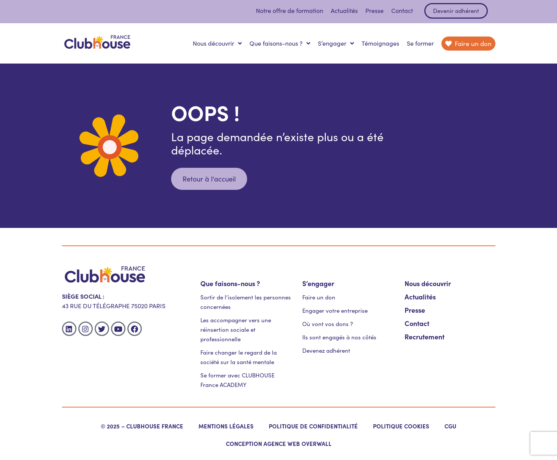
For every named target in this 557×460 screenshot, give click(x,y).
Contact (402, 10)
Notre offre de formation (289, 10)
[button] (209, 179)
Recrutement (424, 336)
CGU (450, 426)
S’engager (336, 43)
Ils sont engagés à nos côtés (339, 337)
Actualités (344, 10)
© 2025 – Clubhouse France (142, 426)
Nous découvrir (217, 43)
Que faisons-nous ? (279, 43)
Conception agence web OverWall (279, 443)
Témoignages (380, 43)
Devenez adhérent (326, 350)
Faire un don (318, 297)
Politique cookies (401, 426)
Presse (374, 10)
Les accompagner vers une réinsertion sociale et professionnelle (235, 329)
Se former (420, 43)
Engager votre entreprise (335, 310)
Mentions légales (226, 426)
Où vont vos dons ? (327, 324)
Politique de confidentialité (313, 426)
